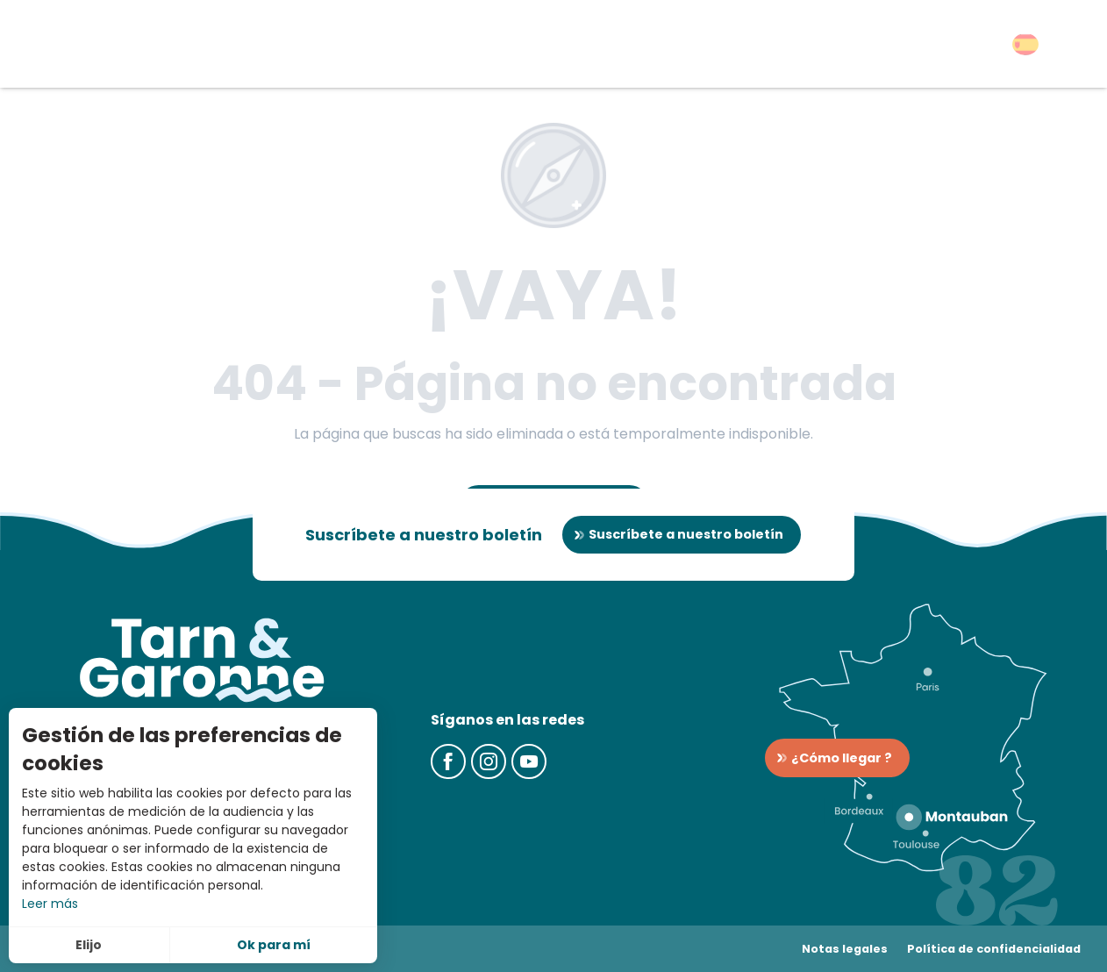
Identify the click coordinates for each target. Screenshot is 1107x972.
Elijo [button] (88, 945)
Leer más (50, 903)
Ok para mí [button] (274, 945)
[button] (1025, 44)
